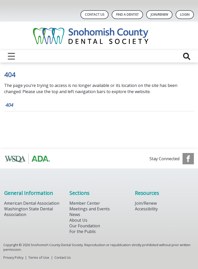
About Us (78, 220)
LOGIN (184, 14)
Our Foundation (84, 226)
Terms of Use (38, 257)
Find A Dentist (127, 14)
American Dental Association (31, 203)
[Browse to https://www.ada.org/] (30, 158)
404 (9, 105)
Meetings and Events (89, 209)
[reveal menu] (11, 56)
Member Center (84, 203)
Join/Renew (159, 14)
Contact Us (94, 14)
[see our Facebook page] (188, 158)
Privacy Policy (13, 257)
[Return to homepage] (99, 36)
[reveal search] (186, 56)
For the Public (82, 231)
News (74, 214)
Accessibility (146, 209)
